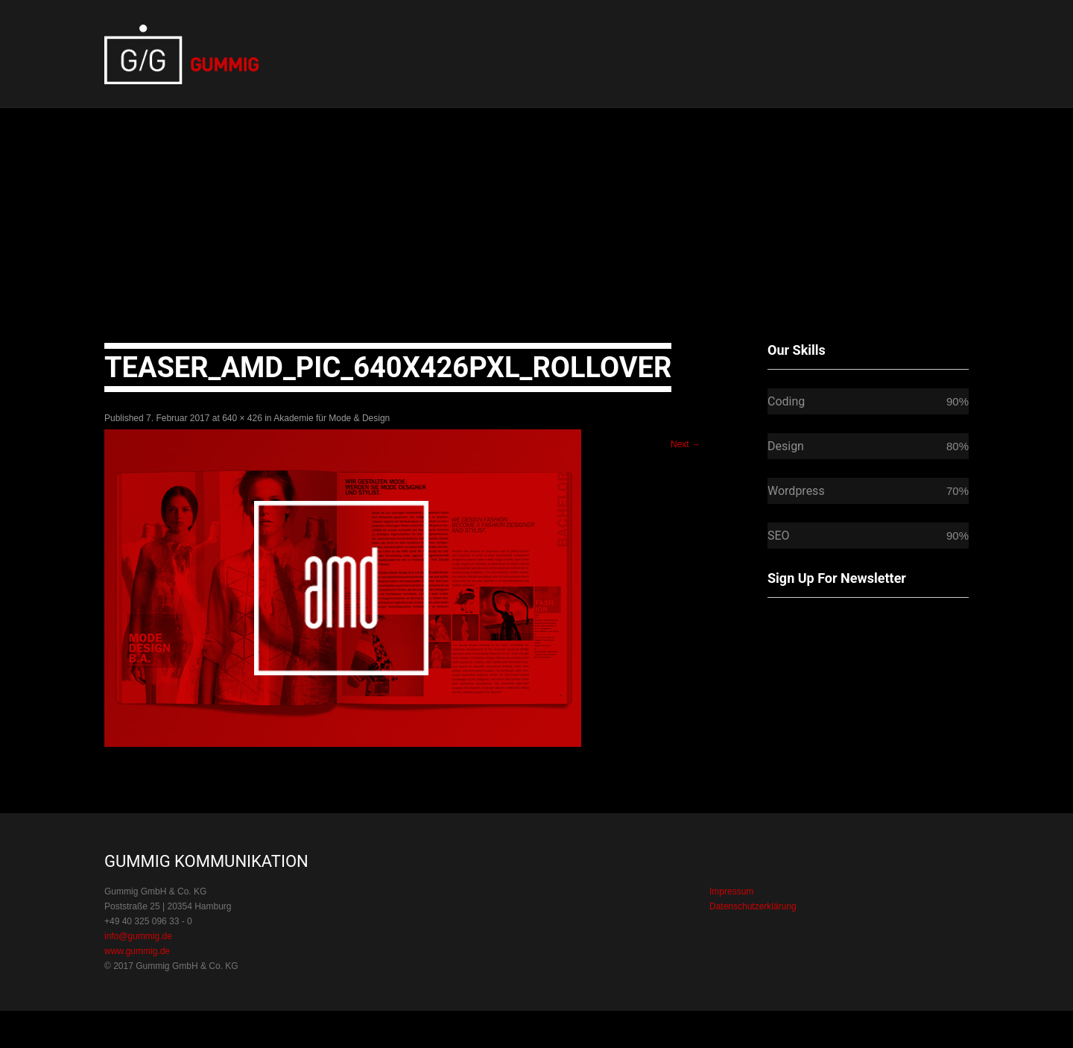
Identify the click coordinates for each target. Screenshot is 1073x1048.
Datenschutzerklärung (753, 906)
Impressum (731, 891)
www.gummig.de (137, 951)
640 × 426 (242, 418)
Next (685, 444)
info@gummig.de (138, 936)
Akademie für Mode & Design (331, 418)
